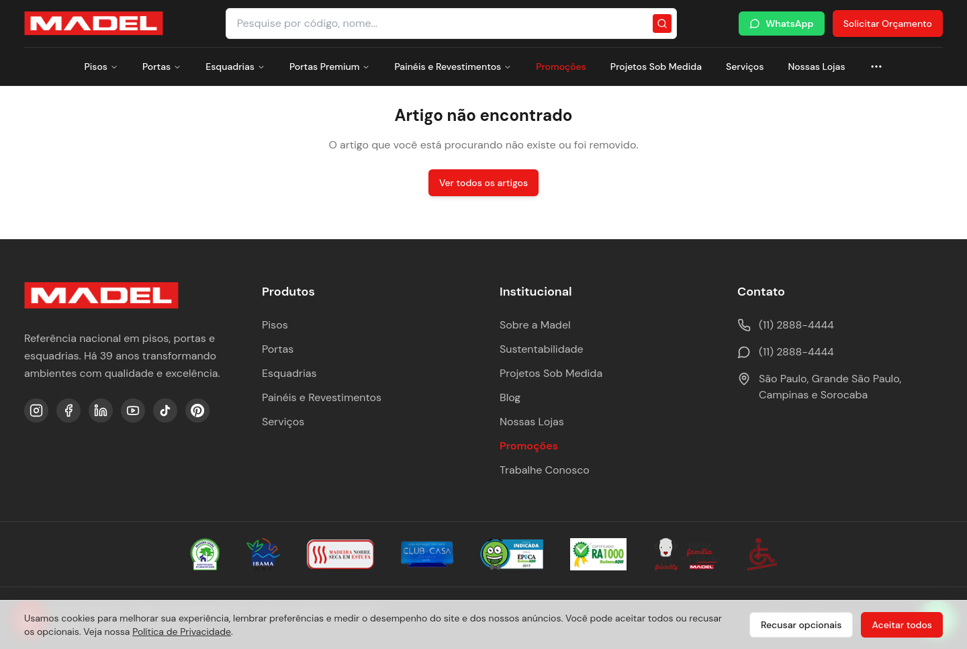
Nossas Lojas (816, 66)
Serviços (745, 66)
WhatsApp (781, 23)
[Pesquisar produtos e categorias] (451, 23)
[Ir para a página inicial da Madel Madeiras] (93, 23)
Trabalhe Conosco (545, 470)
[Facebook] (68, 410)
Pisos (101, 66)
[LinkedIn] (101, 410)
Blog (510, 397)
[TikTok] (165, 410)
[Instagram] (36, 410)
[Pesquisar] (662, 23)
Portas (161, 66)
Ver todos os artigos (483, 183)
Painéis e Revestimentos (453, 66)
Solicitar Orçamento (887, 23)
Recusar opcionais (801, 625)
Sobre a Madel (535, 325)
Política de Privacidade (181, 631)
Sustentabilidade (542, 349)
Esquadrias (235, 66)
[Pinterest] (197, 410)
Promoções (561, 66)
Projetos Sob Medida (656, 66)
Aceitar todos (902, 625)
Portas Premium (329, 66)
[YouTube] (133, 410)
